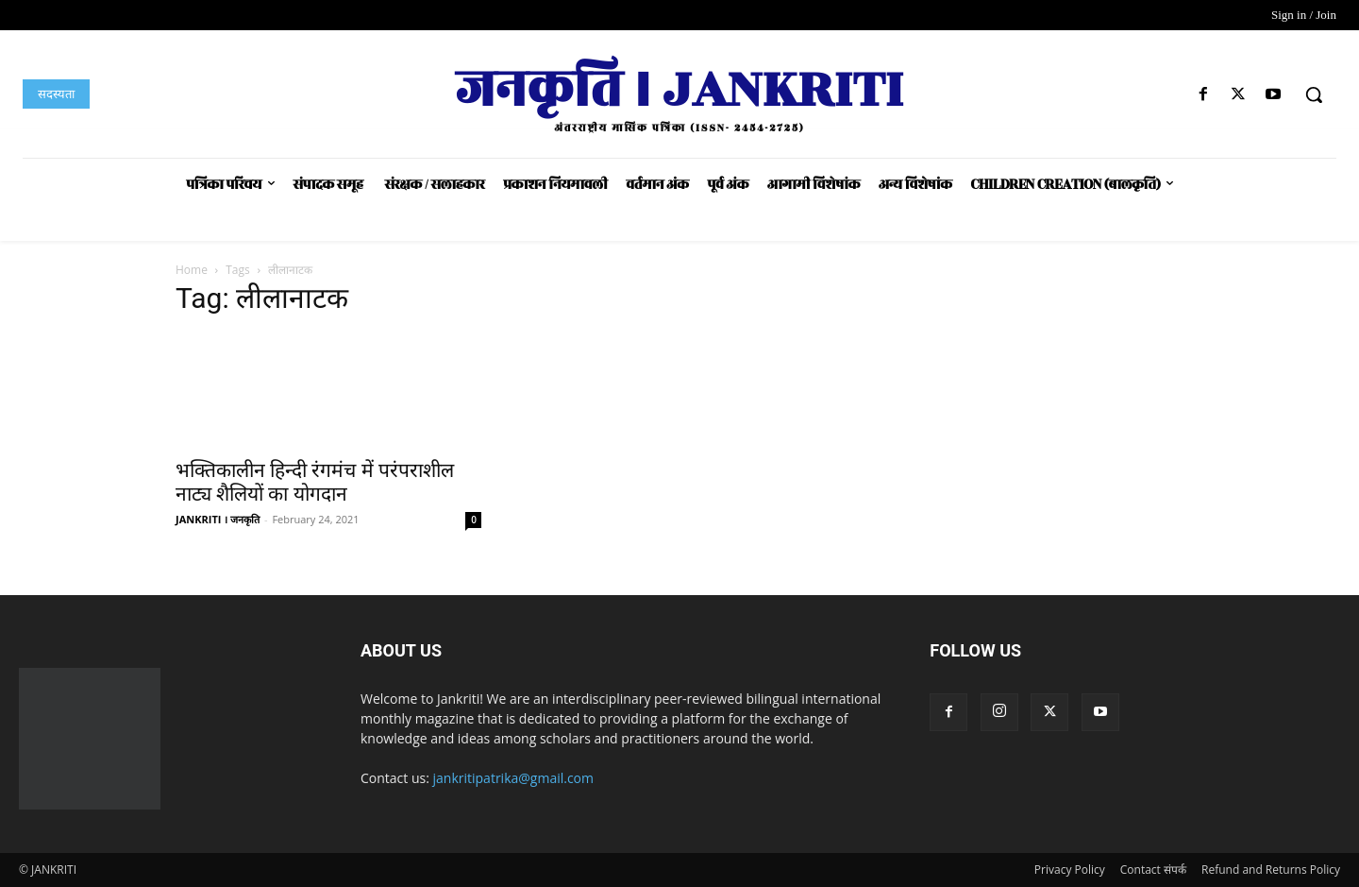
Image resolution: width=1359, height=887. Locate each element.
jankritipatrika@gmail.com (514, 778)
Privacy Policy (1069, 869)
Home (192, 270)
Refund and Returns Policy (1270, 869)
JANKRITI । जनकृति (218, 519)
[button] (1313, 94)
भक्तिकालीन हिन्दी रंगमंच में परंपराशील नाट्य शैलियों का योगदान (315, 482)
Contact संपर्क (1153, 869)
